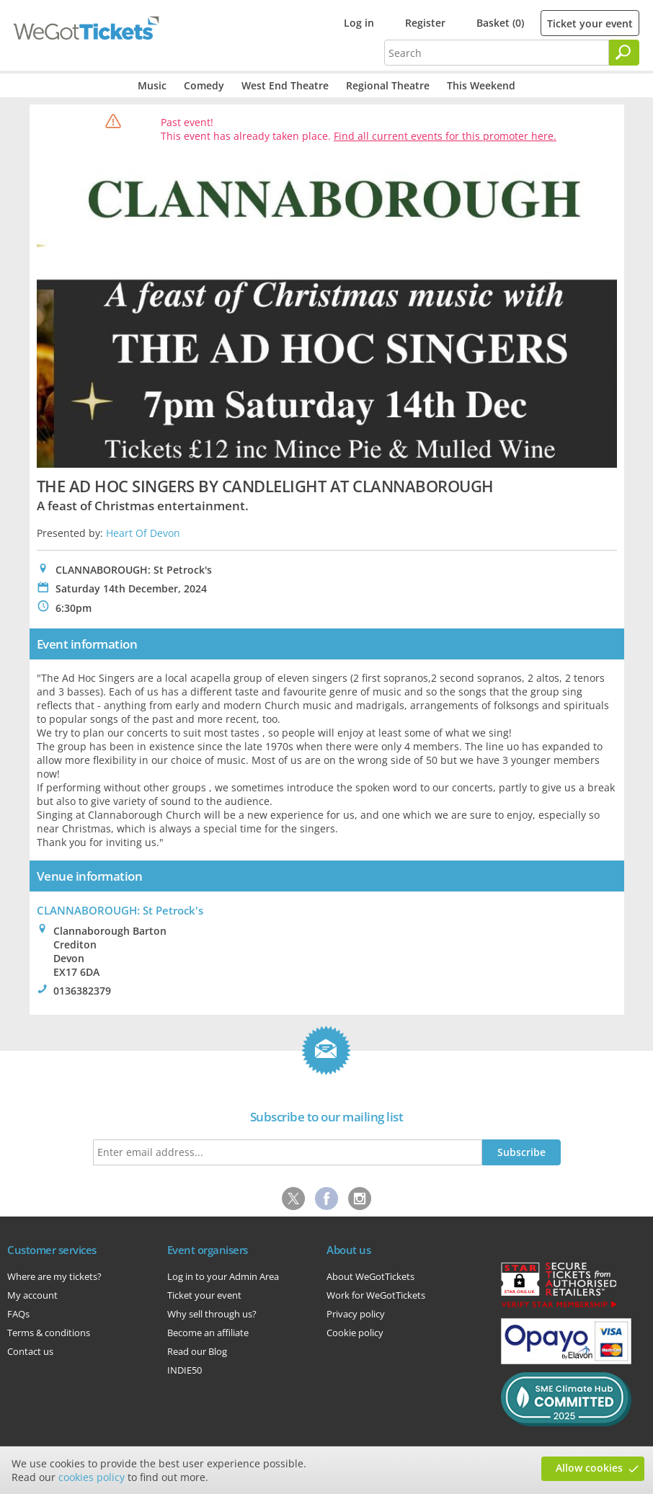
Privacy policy (355, 1313)
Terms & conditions (48, 1332)
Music (152, 85)
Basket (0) (500, 23)
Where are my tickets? (54, 1276)
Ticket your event (590, 23)
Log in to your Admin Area (223, 1276)
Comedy (204, 85)
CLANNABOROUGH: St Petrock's (120, 910)
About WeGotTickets (370, 1276)
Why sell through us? (212, 1313)
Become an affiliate (208, 1332)
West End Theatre (285, 85)
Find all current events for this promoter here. (445, 136)
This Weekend (481, 85)
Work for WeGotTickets (375, 1295)
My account (32, 1295)
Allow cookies (589, 1468)
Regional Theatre (388, 85)
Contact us (30, 1351)
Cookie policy (354, 1332)
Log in (359, 23)
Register (425, 23)
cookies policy (91, 1477)
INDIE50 (184, 1370)
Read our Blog (197, 1351)
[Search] (624, 53)
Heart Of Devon (143, 533)
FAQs (18, 1313)
